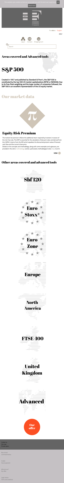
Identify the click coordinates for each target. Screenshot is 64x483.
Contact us (4, 442)
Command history (6, 454)
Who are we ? (5, 469)
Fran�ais (52, 30)
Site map (3, 444)
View (55, 153)
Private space (5, 446)
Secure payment (5, 463)
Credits (3, 461)
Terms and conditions (7, 479)
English (59, 30)
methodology (20, 149)
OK (58, 2)
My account (4, 452)
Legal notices (5, 477)
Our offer (3, 471)
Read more (32, 6)
